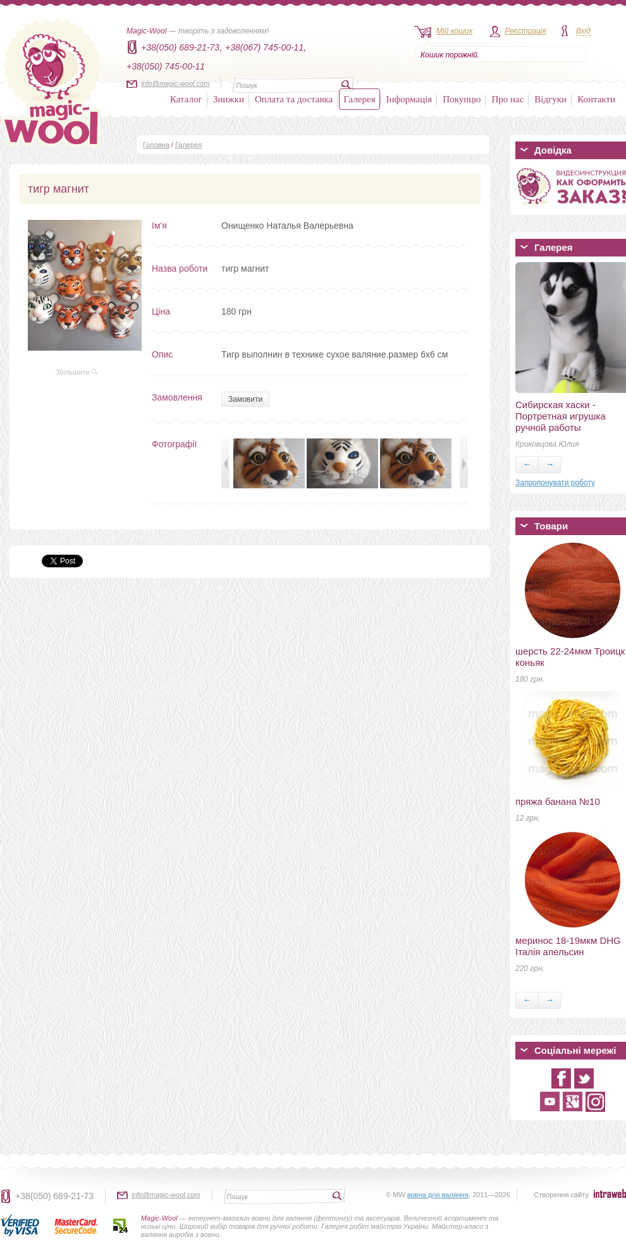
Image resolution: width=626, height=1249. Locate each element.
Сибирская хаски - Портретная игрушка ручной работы (560, 416)
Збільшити (77, 372)
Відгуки (550, 99)
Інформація (409, 99)
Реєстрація (525, 31)
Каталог (186, 99)
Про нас (507, 99)
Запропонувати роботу (555, 482)
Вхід (583, 31)
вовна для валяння (438, 1194)
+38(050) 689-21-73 (54, 1196)
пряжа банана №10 (557, 801)
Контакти (596, 99)
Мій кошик (454, 31)
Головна (156, 144)
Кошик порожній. (449, 55)
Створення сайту (561, 1194)
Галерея (359, 99)
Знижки (228, 99)
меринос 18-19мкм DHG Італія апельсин (568, 946)
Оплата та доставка (294, 99)
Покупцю (462, 99)
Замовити (245, 399)
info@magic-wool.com (175, 83)
